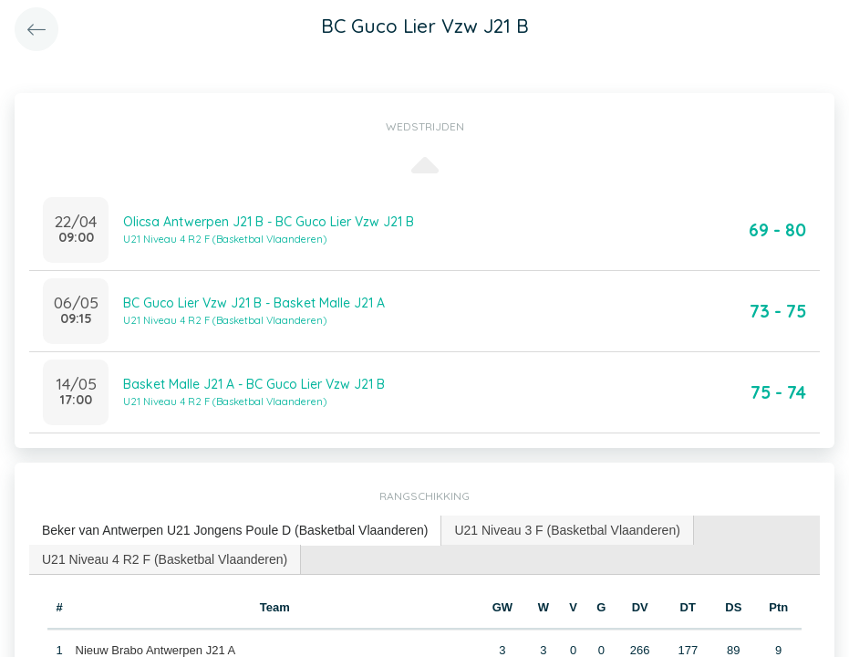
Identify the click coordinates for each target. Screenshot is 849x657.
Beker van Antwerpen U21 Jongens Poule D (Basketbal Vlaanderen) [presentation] (235, 530)
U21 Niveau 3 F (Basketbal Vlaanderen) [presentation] (566, 530)
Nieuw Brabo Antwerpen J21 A (156, 650)
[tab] (235, 531)
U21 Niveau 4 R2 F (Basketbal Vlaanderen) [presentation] (164, 559)
